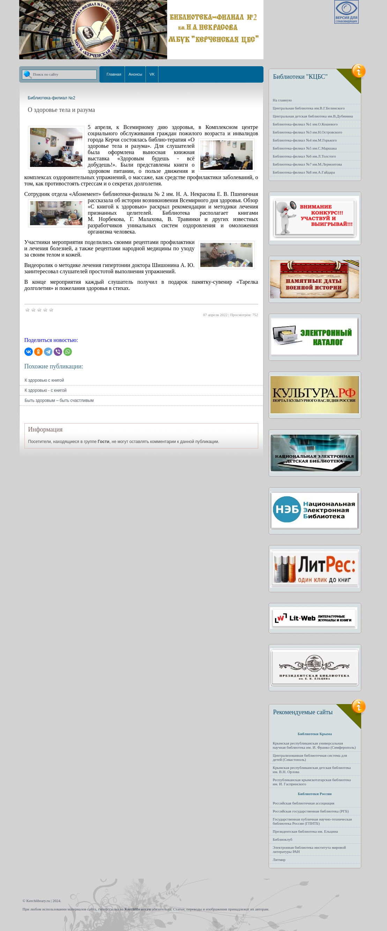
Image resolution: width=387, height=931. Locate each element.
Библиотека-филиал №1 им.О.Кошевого (305, 124)
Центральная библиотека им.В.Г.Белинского (309, 108)
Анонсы (135, 74)
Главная (114, 74)
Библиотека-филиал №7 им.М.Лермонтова (307, 164)
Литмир (279, 859)
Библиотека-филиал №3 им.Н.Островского (307, 132)
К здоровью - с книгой (46, 390)
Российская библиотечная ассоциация (304, 803)
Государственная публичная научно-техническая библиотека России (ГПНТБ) (312, 821)
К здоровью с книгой (44, 380)
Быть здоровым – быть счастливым (59, 400)
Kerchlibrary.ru (138, 909)
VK (152, 74)
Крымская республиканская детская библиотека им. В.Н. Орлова (312, 769)
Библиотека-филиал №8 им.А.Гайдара (304, 172)
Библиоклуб (282, 839)
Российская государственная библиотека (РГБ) (311, 811)
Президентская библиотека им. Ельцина (305, 831)
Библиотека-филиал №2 (51, 98)
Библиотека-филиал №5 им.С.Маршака (305, 148)
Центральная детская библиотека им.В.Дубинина (313, 116)
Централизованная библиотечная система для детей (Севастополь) (310, 757)
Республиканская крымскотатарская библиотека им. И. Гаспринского (312, 782)
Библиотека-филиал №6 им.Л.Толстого (304, 156)
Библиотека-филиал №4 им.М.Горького (305, 140)
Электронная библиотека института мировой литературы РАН (309, 849)
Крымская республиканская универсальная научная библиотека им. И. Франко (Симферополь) (314, 745)
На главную (282, 100)
